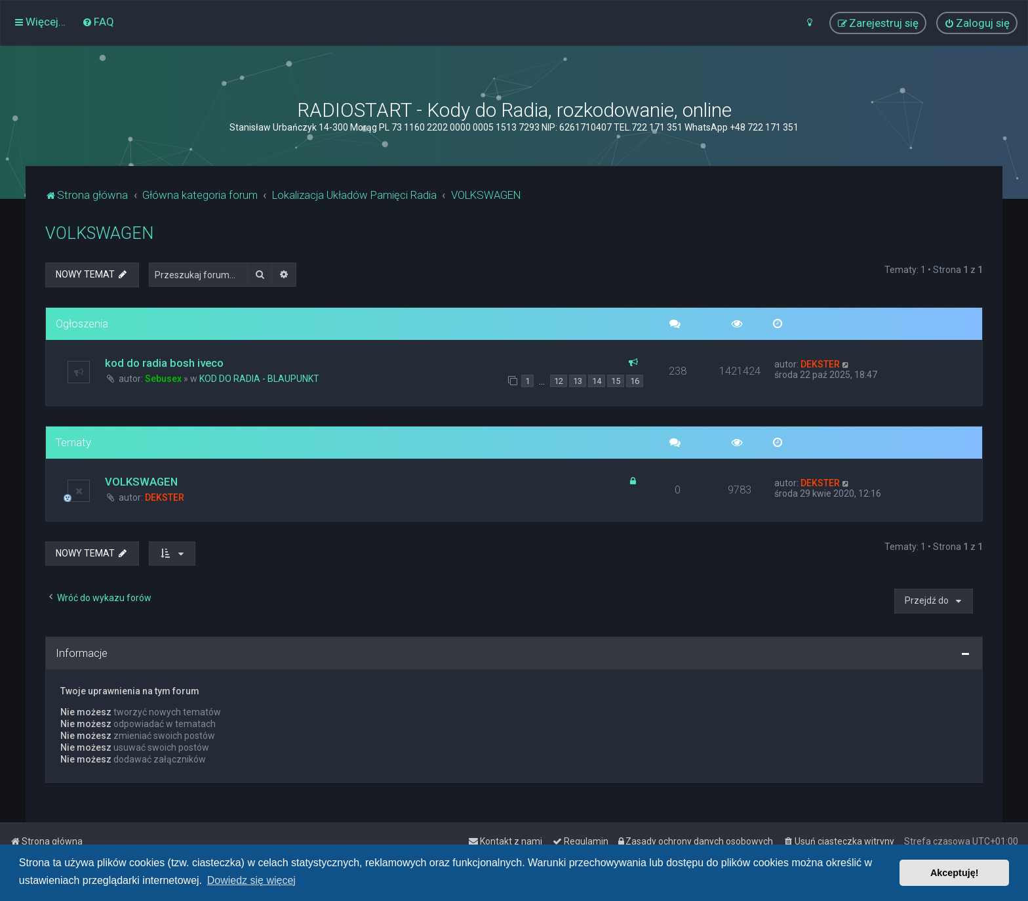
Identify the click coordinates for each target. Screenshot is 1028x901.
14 (596, 381)
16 (634, 381)
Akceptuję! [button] (954, 873)
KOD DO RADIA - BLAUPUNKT (259, 378)
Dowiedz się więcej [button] (251, 880)
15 (615, 381)
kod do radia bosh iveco (164, 362)
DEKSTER (820, 364)
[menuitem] (98, 21)
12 (558, 381)
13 (577, 381)
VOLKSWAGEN (99, 233)
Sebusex (163, 378)
